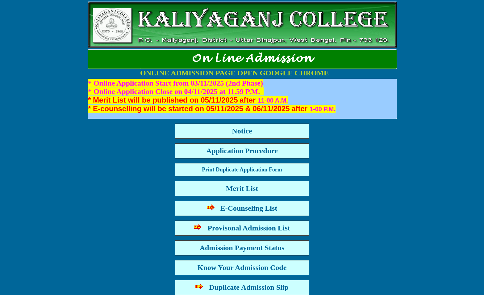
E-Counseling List (242, 208)
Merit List (242, 188)
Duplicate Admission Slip (241, 287)
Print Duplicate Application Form (242, 169)
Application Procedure (242, 151)
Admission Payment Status (242, 248)
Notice (242, 131)
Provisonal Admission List (242, 228)
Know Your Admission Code (242, 267)
